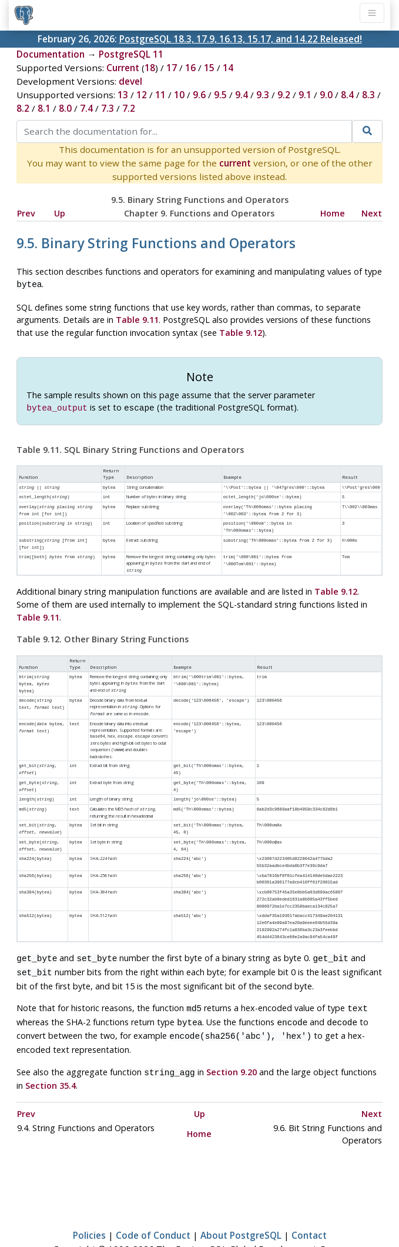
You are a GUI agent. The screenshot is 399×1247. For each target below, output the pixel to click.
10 (179, 95)
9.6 (199, 95)
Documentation (50, 54)
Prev (26, 213)
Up (59, 213)
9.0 (326, 95)
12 (141, 95)
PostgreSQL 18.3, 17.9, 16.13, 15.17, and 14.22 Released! (240, 39)
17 (171, 68)
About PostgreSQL (240, 1203)
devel (130, 81)
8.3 (368, 95)
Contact (309, 1203)
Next (371, 213)
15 (209, 68)
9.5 (220, 95)
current (235, 163)
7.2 (128, 108)
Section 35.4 (50, 1053)
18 (150, 68)
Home (332, 213)
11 (160, 95)
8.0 (65, 108)
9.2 (283, 95)
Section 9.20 (231, 1041)
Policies (89, 1203)
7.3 (107, 108)
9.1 (305, 95)
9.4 (241, 95)
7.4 (86, 108)
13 (123, 95)
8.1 (44, 108)
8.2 (22, 108)
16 (190, 68)
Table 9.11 (137, 318)
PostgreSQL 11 (131, 54)
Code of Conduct (153, 1203)
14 (228, 68)
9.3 (262, 95)
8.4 (347, 95)
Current (122, 68)
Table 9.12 (240, 331)
